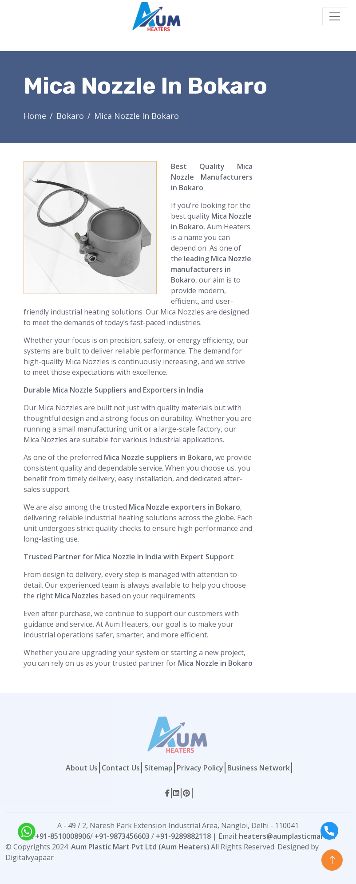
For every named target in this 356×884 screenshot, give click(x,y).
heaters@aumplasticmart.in (287, 836)
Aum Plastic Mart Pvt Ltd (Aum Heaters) (140, 847)
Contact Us (121, 768)
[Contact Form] (297, 294)
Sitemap (158, 768)
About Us (82, 768)
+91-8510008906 (62, 836)
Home (35, 115)
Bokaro (70, 115)
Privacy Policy (200, 768)
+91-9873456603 (122, 836)
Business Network (258, 768)
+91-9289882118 (183, 836)
